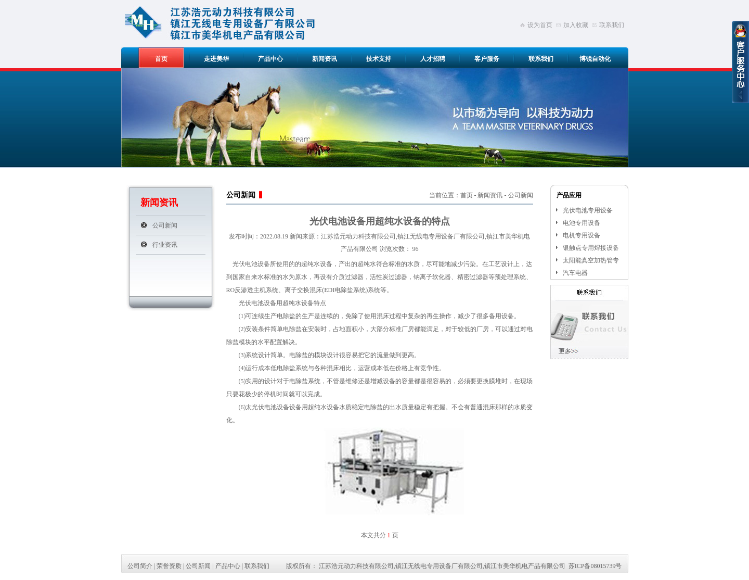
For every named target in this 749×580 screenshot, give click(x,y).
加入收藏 (575, 25)
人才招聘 (432, 58)
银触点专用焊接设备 (591, 247)
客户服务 (486, 58)
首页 (161, 58)
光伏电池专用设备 (588, 210)
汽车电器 (575, 272)
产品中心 (270, 58)
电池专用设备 (581, 222)
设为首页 (539, 25)
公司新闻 (164, 225)
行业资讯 (164, 244)
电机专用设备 (581, 235)
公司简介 (139, 566)
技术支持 (378, 58)
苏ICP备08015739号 (595, 566)
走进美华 (216, 58)
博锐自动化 (595, 58)
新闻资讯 (324, 58)
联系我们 (611, 25)
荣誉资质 (169, 566)
